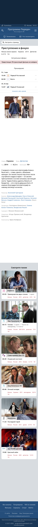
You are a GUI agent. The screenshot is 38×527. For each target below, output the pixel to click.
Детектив (24, 161)
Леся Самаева (26, 200)
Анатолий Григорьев (15, 193)
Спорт (24, 508)
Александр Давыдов (14, 196)
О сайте (7, 513)
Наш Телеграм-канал (26, 513)
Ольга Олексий (28, 196)
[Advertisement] (19, 139)
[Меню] (36, 75)
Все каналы (7, 505)
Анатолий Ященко (23, 198)
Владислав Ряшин (20, 207)
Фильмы (8, 508)
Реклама (14, 513)
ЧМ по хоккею (30, 505)
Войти (31, 508)
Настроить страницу (12, 42)
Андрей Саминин (13, 200)
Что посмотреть (27, 36)
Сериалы (16, 508)
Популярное (18, 505)
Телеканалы (10, 36)
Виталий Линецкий (8, 198)
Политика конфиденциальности (19, 516)
